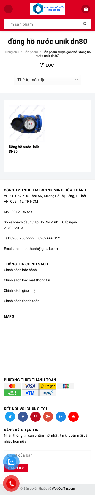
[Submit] (85, 24)
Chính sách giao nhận (21, 290)
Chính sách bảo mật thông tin (27, 280)
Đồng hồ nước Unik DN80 (24, 149)
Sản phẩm (31, 52)
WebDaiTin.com (63, 488)
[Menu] (9, 9)
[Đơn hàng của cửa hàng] (47, 80)
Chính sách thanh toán (22, 301)
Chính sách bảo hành (20, 270)
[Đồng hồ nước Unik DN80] (27, 123)
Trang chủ (11, 52)
